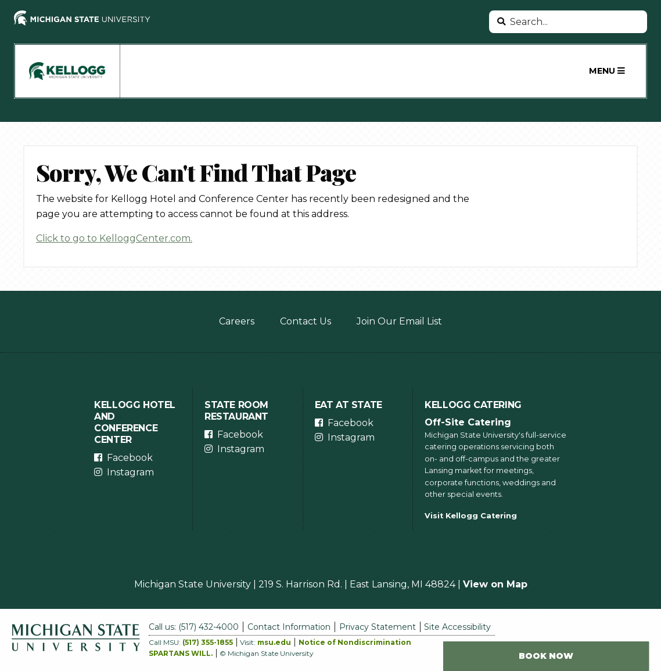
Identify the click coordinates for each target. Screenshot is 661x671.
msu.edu (274, 642)
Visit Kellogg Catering (471, 515)
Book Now (546, 656)
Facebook (130, 457)
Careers (236, 321)
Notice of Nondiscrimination (355, 642)
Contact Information (288, 627)
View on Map (495, 584)
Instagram (130, 472)
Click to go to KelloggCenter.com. (114, 238)
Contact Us (305, 321)
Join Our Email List (399, 321)
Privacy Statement (377, 627)
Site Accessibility (457, 627)
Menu (607, 71)
